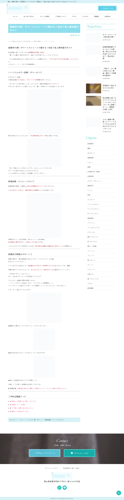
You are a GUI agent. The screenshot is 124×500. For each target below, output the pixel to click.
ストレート (23, 420)
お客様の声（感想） (94, 172)
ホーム (15, 16)
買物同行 (90, 186)
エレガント (91, 200)
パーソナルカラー (58, 420)
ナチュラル (91, 232)
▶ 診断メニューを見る (18, 405)
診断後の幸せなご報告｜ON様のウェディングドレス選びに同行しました (42, 388)
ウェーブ (90, 255)
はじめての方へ (29, 16)
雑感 (88, 148)
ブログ (74, 16)
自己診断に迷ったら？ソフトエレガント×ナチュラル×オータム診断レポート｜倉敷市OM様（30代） (109, 104)
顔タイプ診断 (91, 246)
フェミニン (91, 223)
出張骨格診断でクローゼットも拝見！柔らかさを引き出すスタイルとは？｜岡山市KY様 (109, 53)
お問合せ (108, 16)
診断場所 (90, 144)
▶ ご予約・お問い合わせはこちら (21, 408)
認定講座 (90, 288)
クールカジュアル (93, 228)
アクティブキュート (94, 181)
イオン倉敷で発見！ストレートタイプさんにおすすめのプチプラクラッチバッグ (109, 124)
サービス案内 (44, 16)
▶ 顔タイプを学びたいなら (19, 411)
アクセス (85, 16)
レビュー (90, 162)
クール (89, 190)
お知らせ (90, 274)
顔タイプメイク (92, 237)
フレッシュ (91, 251)
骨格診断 (48, 420)
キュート (90, 265)
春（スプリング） (93, 279)
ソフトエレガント (93, 209)
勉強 (88, 167)
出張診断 (90, 176)
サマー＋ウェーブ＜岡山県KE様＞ (109, 35)
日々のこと (91, 153)
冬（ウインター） (93, 214)
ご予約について (60, 16)
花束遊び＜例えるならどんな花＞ (109, 86)
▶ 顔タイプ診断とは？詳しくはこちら (23, 401)
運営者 (96, 16)
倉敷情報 (90, 158)
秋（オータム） (92, 241)
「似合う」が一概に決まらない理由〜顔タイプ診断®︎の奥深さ (109, 71)
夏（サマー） (39, 420)
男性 (88, 195)
